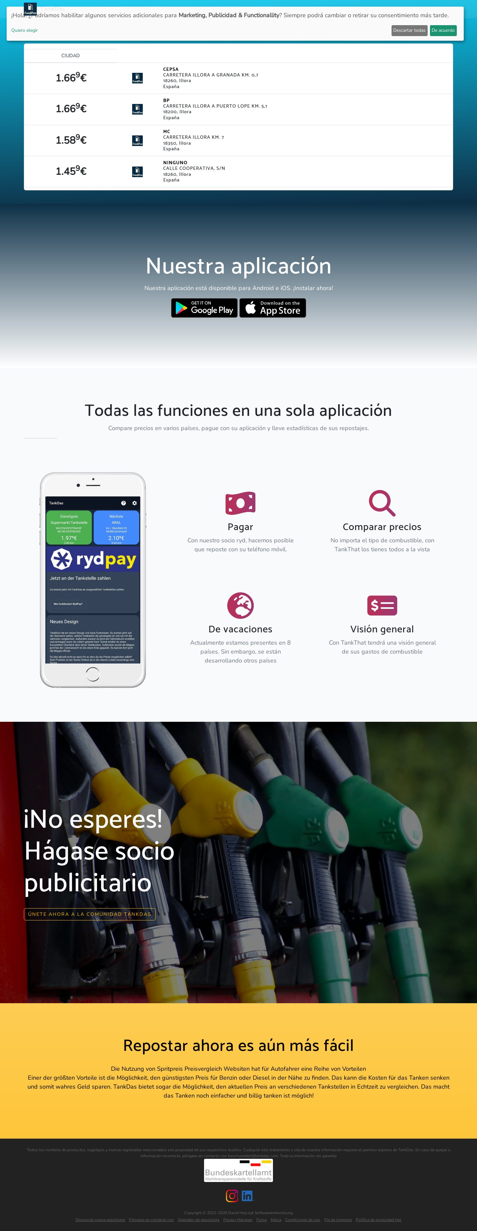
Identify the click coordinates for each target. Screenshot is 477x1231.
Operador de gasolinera (198, 1219)
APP (270, 9)
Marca (276, 1219)
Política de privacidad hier (378, 1219)
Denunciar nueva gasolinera (100, 1219)
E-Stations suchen (399, 9)
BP (166, 101)
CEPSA (171, 70)
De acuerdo (443, 30)
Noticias (250, 9)
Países (287, 9)
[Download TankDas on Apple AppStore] (272, 308)
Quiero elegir (24, 30)
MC (166, 132)
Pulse (261, 1219)
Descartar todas (409, 30)
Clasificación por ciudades (335, 9)
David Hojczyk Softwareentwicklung (260, 1212)
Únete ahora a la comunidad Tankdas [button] (89, 913)
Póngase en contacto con (151, 1219)
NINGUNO (175, 163)
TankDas (51, 9)
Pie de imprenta (338, 1219)
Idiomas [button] (438, 9)
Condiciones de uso (302, 1219)
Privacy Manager (237, 1219)
